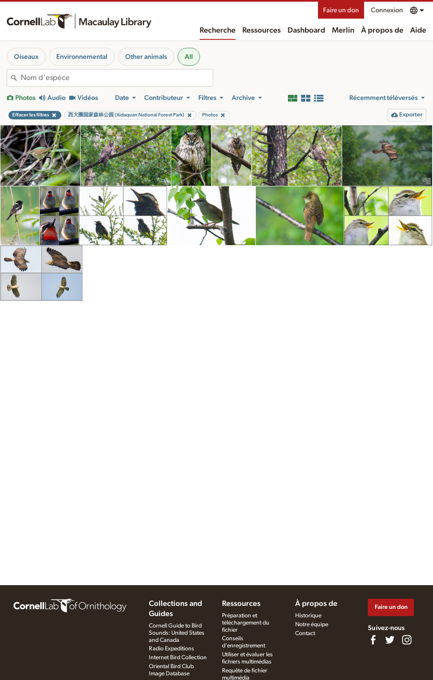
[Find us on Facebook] (373, 640)
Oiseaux (26, 56)
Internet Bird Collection (178, 658)
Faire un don (341, 10)
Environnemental (81, 56)
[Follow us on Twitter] (390, 640)
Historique (308, 616)
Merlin (343, 30)
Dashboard (306, 30)
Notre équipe (311, 624)
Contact (305, 633)
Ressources (261, 30)
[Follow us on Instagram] (407, 640)
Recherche (218, 30)
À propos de (382, 30)
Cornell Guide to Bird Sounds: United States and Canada (176, 633)
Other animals (146, 56)
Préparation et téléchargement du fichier (245, 623)
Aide (418, 30)
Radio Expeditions (171, 649)
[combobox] (117, 77)
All (189, 56)
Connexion (387, 10)
